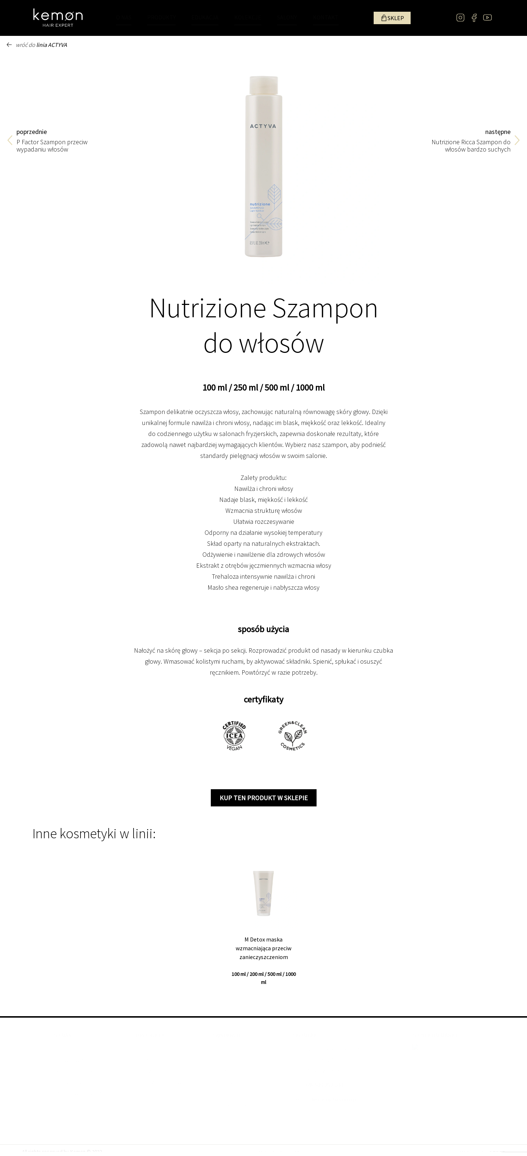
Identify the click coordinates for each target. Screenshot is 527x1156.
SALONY (287, 17)
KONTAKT (326, 17)
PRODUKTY (161, 17)
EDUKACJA (204, 17)
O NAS (123, 17)
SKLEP (396, 18)
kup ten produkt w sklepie (264, 798)
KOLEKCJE (247, 17)
